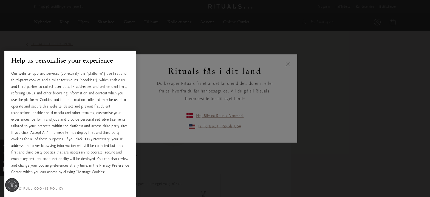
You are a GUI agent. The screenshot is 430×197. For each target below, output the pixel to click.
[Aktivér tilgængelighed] (12, 185)
